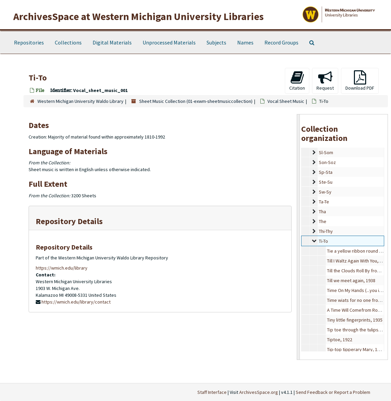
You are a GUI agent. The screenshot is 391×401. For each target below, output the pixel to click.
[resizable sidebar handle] (298, 237)
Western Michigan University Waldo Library (80, 101)
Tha (322, 211)
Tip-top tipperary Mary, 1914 (356, 349)
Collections (68, 42)
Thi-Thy (326, 231)
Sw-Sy (325, 192)
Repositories (29, 42)
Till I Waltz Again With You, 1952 (358, 261)
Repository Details (69, 221)
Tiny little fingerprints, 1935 (354, 320)
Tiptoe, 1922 (339, 339)
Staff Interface (212, 392)
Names (245, 42)
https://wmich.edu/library (61, 268)
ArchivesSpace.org (258, 392)
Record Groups (281, 42)
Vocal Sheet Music (285, 101)
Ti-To (323, 241)
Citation (297, 80)
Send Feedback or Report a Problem (333, 392)
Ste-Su (325, 182)
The (322, 221)
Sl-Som (326, 152)
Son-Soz (327, 162)
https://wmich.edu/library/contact (76, 302)
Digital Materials (112, 42)
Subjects (216, 42)
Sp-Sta (325, 172)
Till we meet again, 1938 (351, 280)
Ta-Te (324, 202)
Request (325, 80)
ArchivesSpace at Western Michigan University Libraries (138, 16)
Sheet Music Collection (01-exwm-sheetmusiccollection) (195, 101)
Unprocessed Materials (169, 42)
